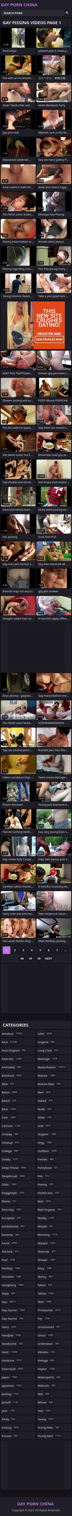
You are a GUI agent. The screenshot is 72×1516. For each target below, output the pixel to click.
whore (46, 1402)
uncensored (49, 1327)
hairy (9, 1327)
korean (10, 1436)
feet (9, 1260)
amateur (12, 1033)
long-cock (48, 1050)
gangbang (13, 1285)
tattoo (46, 1293)
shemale (47, 1251)
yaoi (45, 1411)
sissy (45, 1268)
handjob (12, 1335)
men (45, 1092)
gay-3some (14, 1310)
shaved (47, 1243)
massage (48, 1059)
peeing (46, 1184)
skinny (46, 1276)
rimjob (46, 1226)
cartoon (11, 1126)
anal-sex (12, 1059)
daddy (10, 1159)
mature (47, 1075)
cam (9, 1117)
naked (46, 1100)
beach (9, 1100)
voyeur (46, 1369)
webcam (47, 1385)
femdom (12, 1276)
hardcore (12, 1360)
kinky (9, 1419)
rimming (48, 1235)
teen (45, 1302)
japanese (12, 1385)
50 (39, 958)
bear (9, 1109)
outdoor (48, 1151)
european (12, 1218)
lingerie (47, 1042)
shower (47, 1260)
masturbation (52, 1067)
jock (9, 1411)
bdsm (10, 1092)
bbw (8, 1084)
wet (44, 1394)
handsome (13, 1343)
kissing (11, 1427)
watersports (49, 1377)
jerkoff (10, 1402)
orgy (45, 1142)
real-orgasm (50, 1209)
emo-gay (12, 1209)
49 (30, 958)
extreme (11, 1235)
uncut (46, 1335)
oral (45, 1126)
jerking (11, 1394)
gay (9, 1302)
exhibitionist (14, 1226)
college (10, 1151)
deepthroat (14, 1176)
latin (45, 1033)
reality (46, 1218)
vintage (46, 1360)
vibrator (47, 1352)
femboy (11, 1268)
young (46, 1419)
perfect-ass (49, 1193)
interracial (13, 1369)
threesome (49, 1310)
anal (9, 1042)
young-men (50, 1436)
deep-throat (14, 1168)
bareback (12, 1075)
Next (48, 958)
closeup (11, 1142)
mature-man (50, 1084)
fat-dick (11, 1251)
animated (12, 1067)
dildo (9, 1184)
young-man (49, 1427)
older (45, 1117)
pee (44, 1176)
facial (10, 1243)
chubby (10, 1134)
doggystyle (13, 1193)
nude (45, 1109)
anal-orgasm (14, 1050)
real (45, 1201)
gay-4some (13, 1318)
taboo (45, 1285)
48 (22, 958)
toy (44, 1318)
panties (46, 1159)
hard (10, 1352)
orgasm (47, 1134)
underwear (49, 1343)
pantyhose (48, 1168)
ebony (9, 1201)
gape (9, 1293)
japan (10, 1377)
